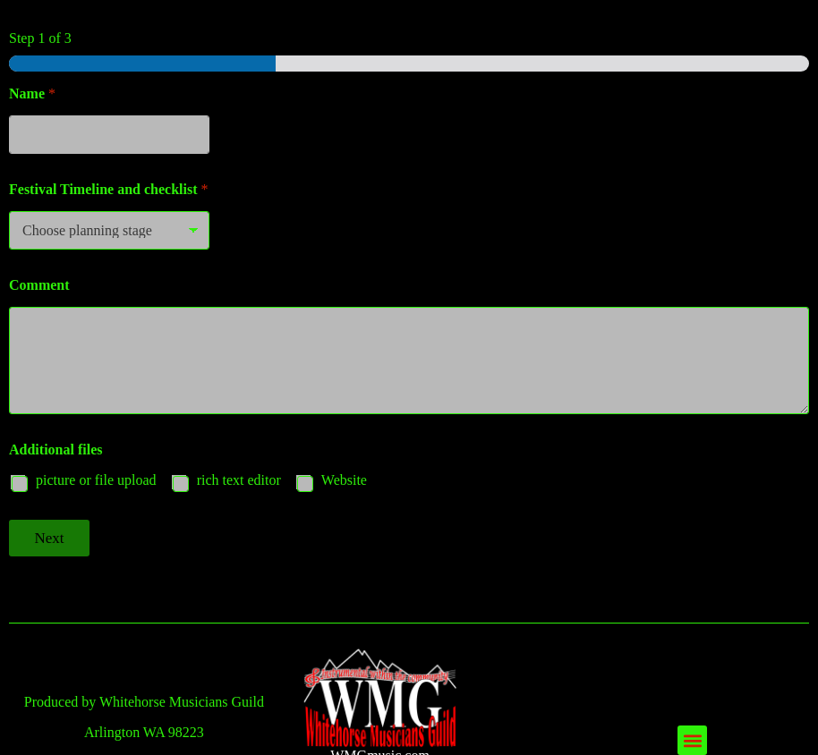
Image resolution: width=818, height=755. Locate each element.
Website (344, 480)
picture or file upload (96, 480)
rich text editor (239, 480)
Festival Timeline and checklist (109, 189)
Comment (39, 285)
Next (49, 538)
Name (32, 93)
